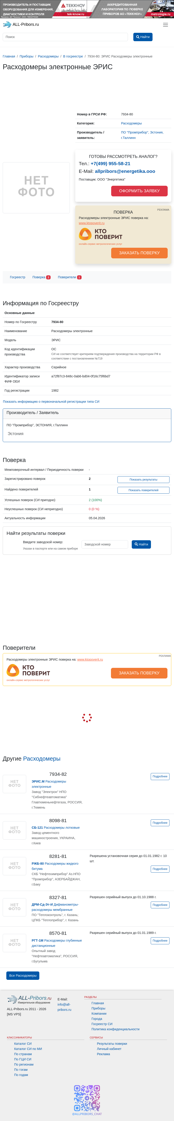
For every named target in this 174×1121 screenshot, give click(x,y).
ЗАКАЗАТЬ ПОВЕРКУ (139, 253)
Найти (141, 544)
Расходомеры (41, 758)
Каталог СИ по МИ (28, 1049)
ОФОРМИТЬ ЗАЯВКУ (139, 191)
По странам (23, 1054)
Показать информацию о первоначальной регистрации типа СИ (51, 401)
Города (97, 1019)
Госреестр (17, 277)
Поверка (42, 277)
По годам (21, 1075)
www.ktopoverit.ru (92, 223)
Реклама (103, 1054)
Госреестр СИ (102, 1024)
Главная (98, 1003)
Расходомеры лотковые (56, 827)
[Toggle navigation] (165, 25)
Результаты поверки (112, 1043)
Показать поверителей (143, 490)
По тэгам (21, 1069)
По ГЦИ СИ (22, 1059)
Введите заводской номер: (43, 542)
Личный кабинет (109, 1049)
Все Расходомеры (22, 975)
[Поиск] (65, 37)
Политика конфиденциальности (115, 1029)
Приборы (98, 1008)
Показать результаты (144, 479)
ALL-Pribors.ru (21, 24)
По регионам (24, 1064)
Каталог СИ (23, 1043)
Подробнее (160, 776)
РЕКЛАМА (163, 209)
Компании (99, 1013)
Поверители (69, 277)
